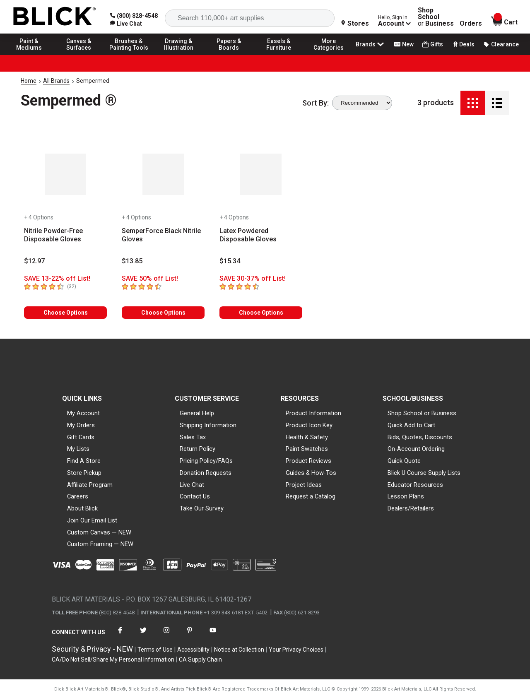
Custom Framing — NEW (100, 544)
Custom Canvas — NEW (99, 532)
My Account (83, 413)
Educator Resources (415, 485)
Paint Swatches (307, 448)
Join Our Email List (92, 520)
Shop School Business (436, 17)
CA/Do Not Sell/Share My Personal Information (113, 659)
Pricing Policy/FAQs (206, 461)
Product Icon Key (309, 425)
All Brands (56, 80)
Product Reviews (308, 461)
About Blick (82, 508)
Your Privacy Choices (296, 649)
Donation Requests (205, 473)
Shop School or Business (422, 413)
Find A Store (84, 461)
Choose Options (65, 312)
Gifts (432, 44)
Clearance (501, 44)
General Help (197, 413)
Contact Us (195, 496)
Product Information (313, 413)
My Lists (78, 448)
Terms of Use (155, 649)
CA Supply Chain (200, 659)
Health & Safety (307, 437)
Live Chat (192, 485)
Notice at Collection (239, 649)
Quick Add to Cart (411, 425)
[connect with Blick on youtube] (213, 635)
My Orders (81, 425)
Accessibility (193, 649)
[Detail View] (497, 103)
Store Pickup (84, 473)
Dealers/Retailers (411, 508)
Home (28, 80)
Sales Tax (193, 437)
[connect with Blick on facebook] (120, 635)
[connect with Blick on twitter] (143, 635)
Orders (471, 23)
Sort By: (315, 103)
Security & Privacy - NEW (92, 649)
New (404, 44)
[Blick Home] (54, 17)
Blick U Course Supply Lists (424, 473)
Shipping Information (208, 425)
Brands (370, 44)
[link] (126, 23)
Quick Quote (404, 461)
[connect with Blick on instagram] (166, 635)
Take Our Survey (202, 508)
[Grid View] (472, 103)
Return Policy (197, 448)
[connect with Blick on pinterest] (189, 635)
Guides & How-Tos (311, 473)
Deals (463, 44)
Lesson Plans (406, 496)
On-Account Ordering (416, 448)
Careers (77, 496)
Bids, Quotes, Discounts (420, 437)
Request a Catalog (310, 496)
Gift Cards (80, 437)
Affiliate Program (90, 485)
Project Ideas (304, 485)
